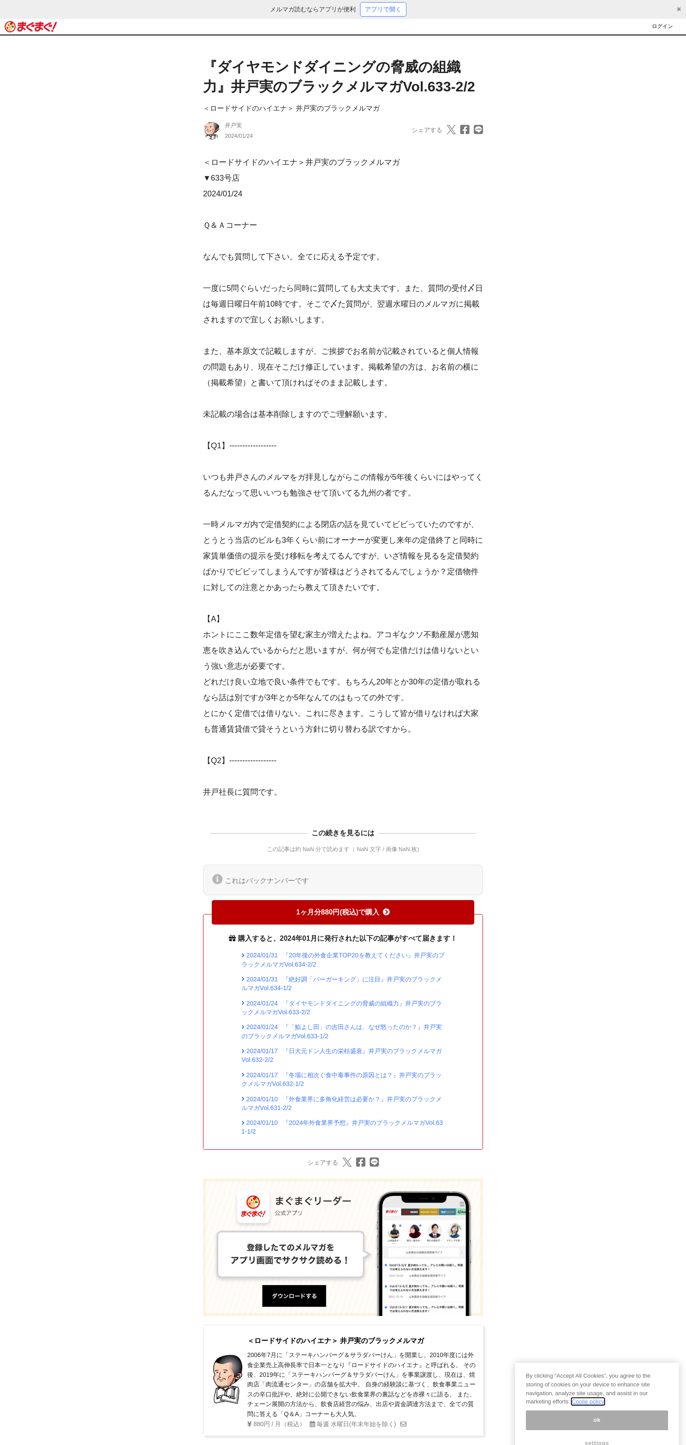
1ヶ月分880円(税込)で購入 (343, 912)
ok (597, 1428)
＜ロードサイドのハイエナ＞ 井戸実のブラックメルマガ (291, 108)
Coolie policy (588, 1410)
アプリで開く (383, 9)
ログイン (662, 26)
